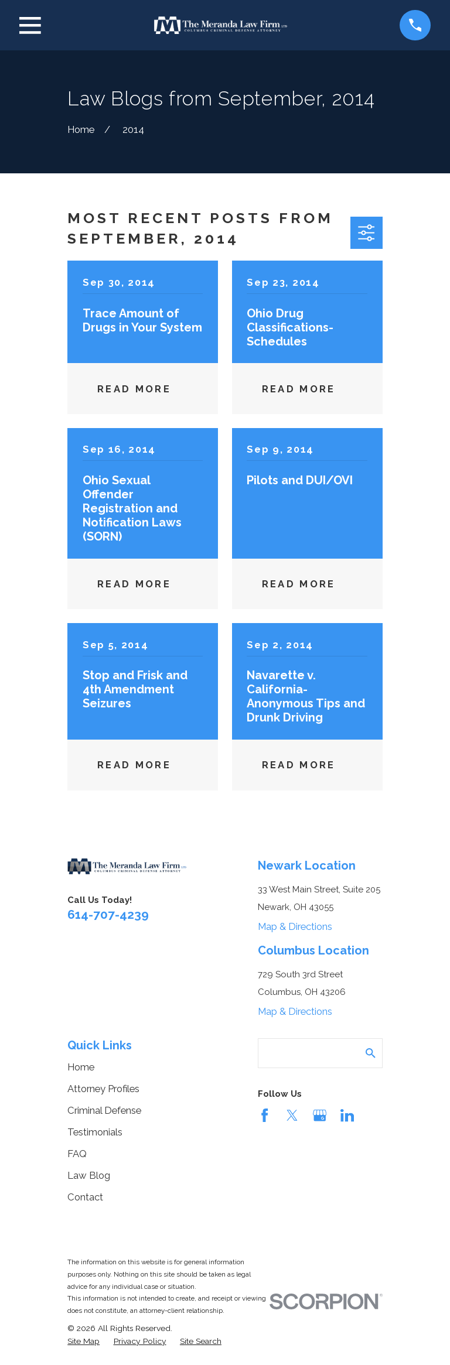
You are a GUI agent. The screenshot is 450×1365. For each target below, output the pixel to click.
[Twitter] (292, 1115)
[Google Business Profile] (319, 1115)
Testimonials (94, 1132)
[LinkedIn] (347, 1115)
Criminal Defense (104, 1110)
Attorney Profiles (103, 1088)
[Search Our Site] (371, 1053)
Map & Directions (295, 926)
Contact (85, 1197)
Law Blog (88, 1175)
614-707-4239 (108, 914)
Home (80, 1067)
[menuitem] (83, 1341)
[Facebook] (264, 1115)
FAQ (77, 1153)
